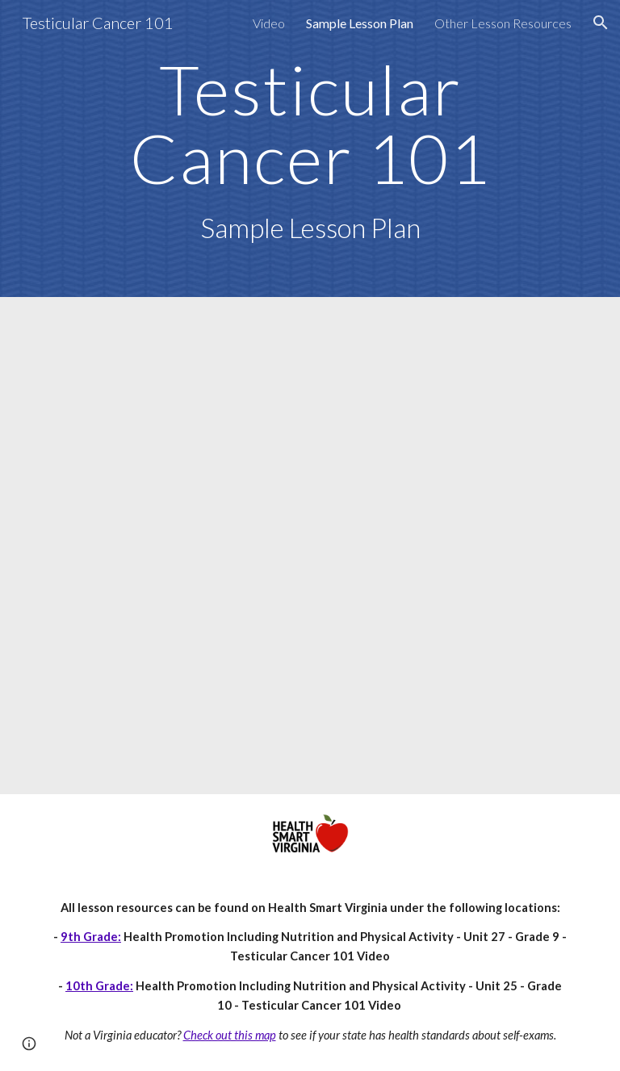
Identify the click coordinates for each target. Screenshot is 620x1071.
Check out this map (229, 1035)
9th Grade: (91, 936)
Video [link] (269, 23)
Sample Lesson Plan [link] (359, 23)
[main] (309, 148)
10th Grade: (99, 986)
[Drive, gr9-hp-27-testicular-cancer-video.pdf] (309, 545)
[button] (600, 22)
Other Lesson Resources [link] (503, 23)
